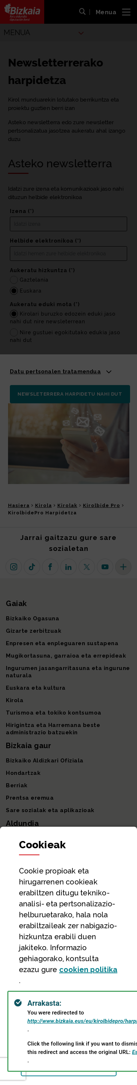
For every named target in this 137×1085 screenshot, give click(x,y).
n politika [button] (88, 969)
